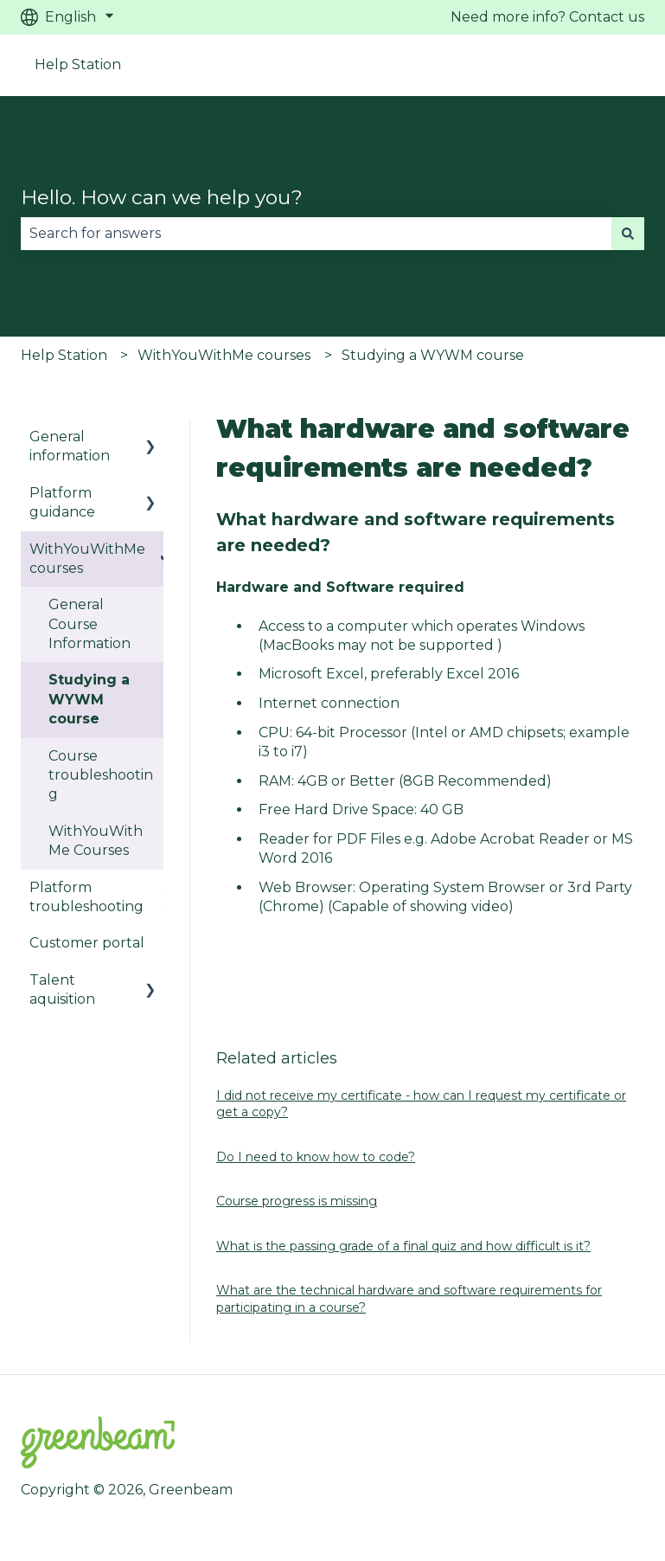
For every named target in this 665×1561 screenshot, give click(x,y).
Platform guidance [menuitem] (62, 502)
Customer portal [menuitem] (86, 943)
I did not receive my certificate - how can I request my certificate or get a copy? (421, 1104)
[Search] (627, 233)
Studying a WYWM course (433, 355)
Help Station (78, 64)
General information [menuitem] (69, 446)
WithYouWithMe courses (223, 355)
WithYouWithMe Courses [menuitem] (95, 840)
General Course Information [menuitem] (89, 624)
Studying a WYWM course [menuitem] (89, 699)
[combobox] (316, 233)
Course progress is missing (296, 1201)
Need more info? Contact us (547, 17)
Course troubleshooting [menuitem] (100, 775)
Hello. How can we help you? (162, 197)
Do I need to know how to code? (315, 1157)
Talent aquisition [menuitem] (62, 989)
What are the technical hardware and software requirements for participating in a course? (409, 1298)
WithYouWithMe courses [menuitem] (87, 558)
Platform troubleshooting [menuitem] (86, 897)
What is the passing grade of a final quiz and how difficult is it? (403, 1246)
